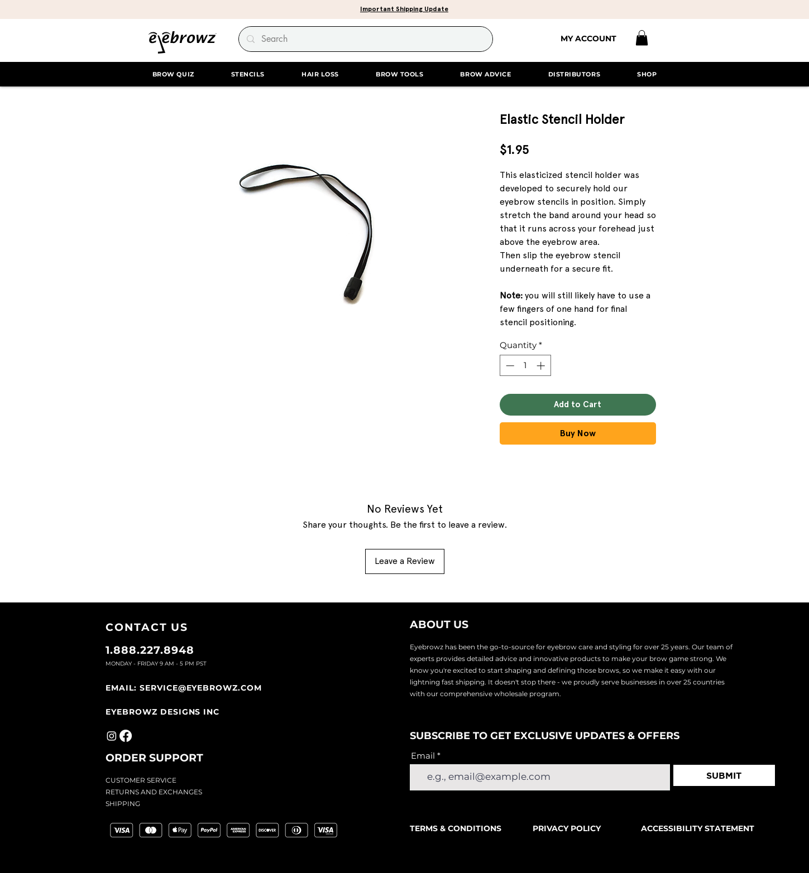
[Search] (365, 39)
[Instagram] (112, 736)
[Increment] (541, 365)
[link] (641, 37)
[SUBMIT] (724, 775)
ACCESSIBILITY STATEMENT (697, 828)
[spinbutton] (525, 365)
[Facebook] (125, 736)
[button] (404, 8)
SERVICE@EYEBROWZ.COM (201, 688)
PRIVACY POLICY (567, 828)
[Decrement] (508, 365)
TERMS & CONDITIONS (457, 828)
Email (423, 755)
